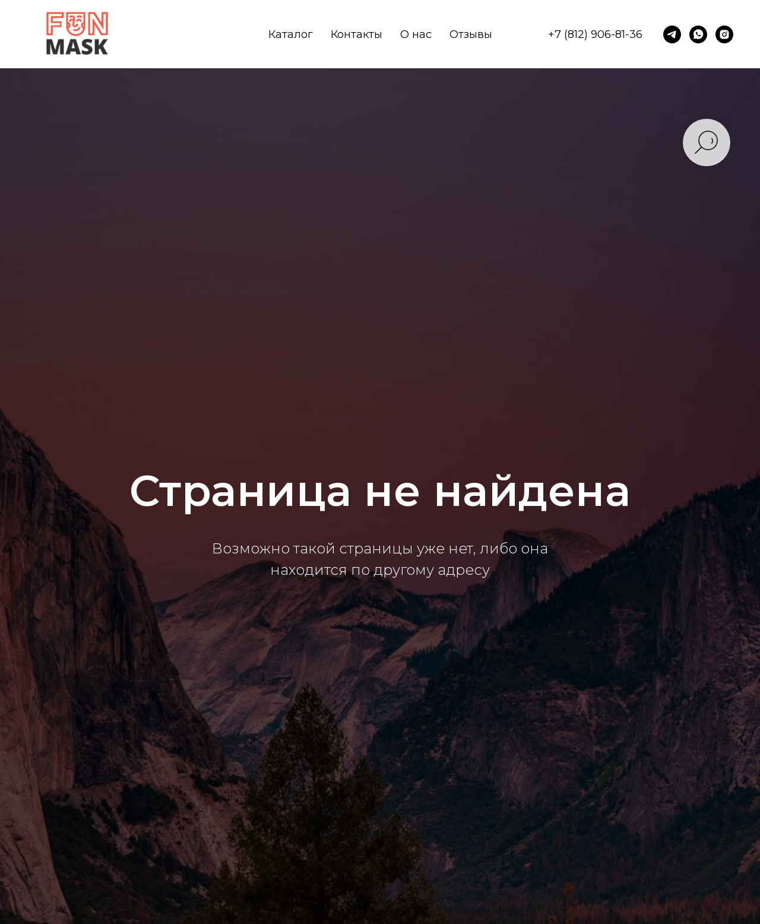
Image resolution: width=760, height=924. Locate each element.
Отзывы (470, 34)
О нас (416, 34)
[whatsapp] (698, 34)
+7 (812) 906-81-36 (595, 34)
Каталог (290, 34)
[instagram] (724, 34)
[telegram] (672, 34)
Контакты (356, 34)
